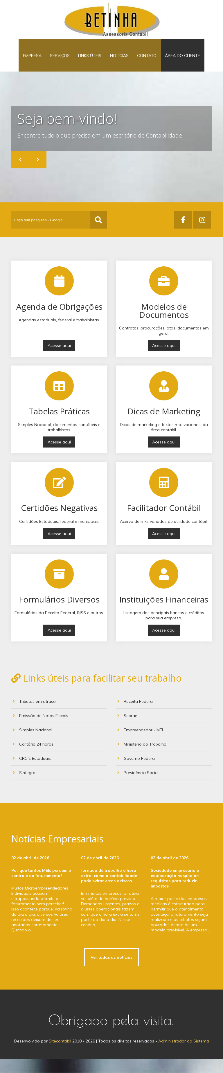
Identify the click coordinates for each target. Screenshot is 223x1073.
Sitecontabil (60, 1054)
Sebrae (127, 729)
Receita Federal (135, 715)
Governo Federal (136, 772)
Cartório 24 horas (33, 757)
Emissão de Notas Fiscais (40, 729)
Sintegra (24, 786)
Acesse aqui (59, 359)
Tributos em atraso (34, 715)
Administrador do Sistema (183, 1054)
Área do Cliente (175, 62)
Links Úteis (91, 62)
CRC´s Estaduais (32, 772)
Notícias (118, 62)
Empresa (39, 62)
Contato (142, 62)
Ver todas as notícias (111, 971)
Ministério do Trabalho (141, 757)
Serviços (64, 62)
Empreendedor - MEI (140, 743)
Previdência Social (138, 786)
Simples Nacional (32, 743)
